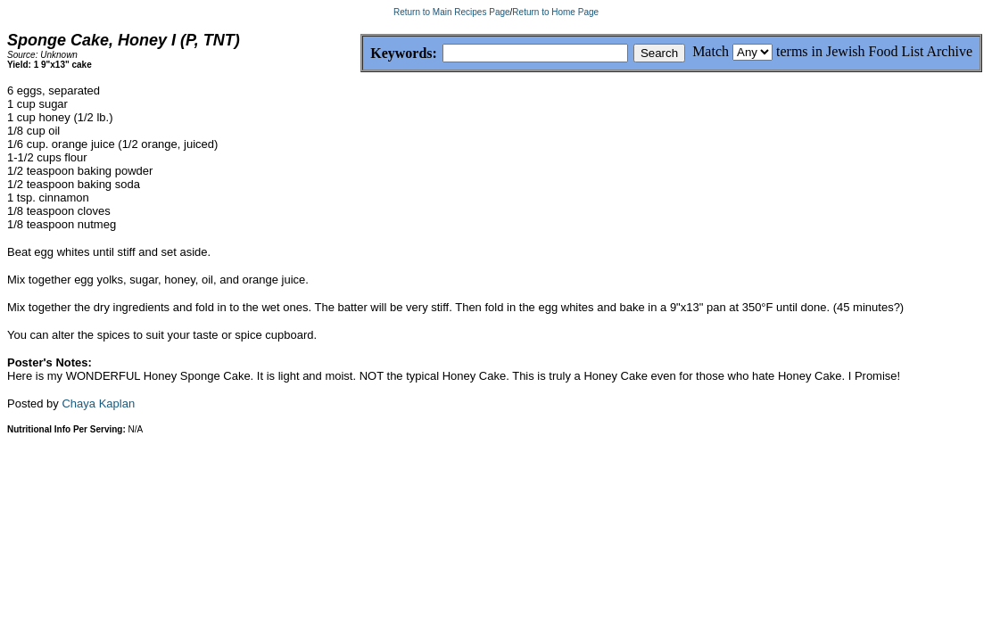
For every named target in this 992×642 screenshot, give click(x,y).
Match (710, 51)
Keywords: (360, 54)
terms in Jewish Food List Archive (874, 51)
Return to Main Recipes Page (451, 12)
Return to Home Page (555, 12)
